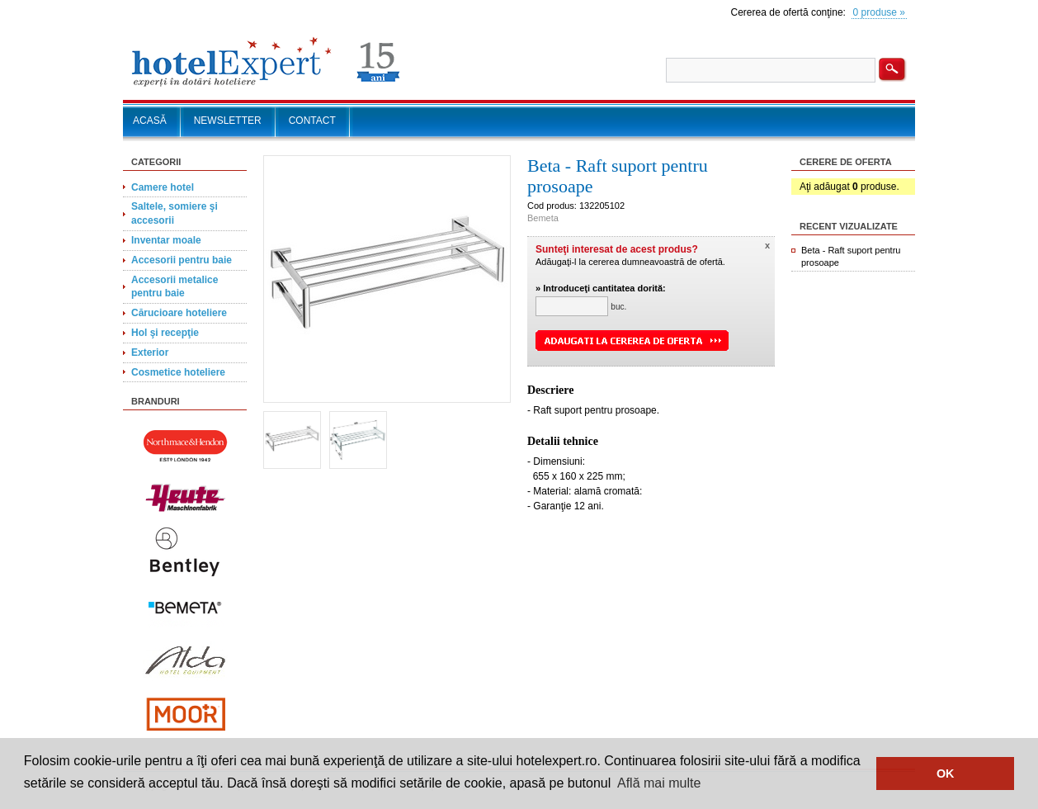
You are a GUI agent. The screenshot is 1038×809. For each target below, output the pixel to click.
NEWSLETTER (228, 120)
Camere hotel (162, 187)
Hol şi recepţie (165, 332)
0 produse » (879, 12)
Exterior (149, 352)
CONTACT (312, 120)
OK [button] (946, 773)
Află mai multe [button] (659, 783)
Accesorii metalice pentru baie (174, 287)
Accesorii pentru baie (181, 260)
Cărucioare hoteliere (179, 313)
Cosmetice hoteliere (178, 372)
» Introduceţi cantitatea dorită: (601, 288)
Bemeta (543, 218)
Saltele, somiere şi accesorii (174, 213)
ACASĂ (150, 120)
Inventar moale (166, 240)
